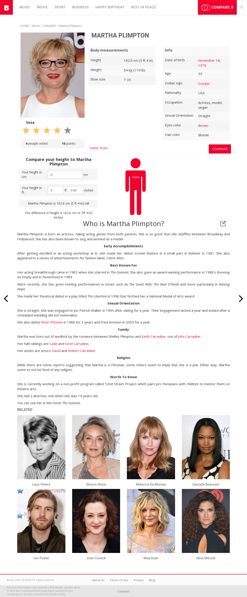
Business (80, 7)
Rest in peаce (143, 7)
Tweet (93, 148)
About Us (98, 580)
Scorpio (204, 83)
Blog (152, 580)
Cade (53, 343)
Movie (42, 7)
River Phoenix (52, 322)
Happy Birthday (109, 7)
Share (104, 148)
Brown (203, 125)
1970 (202, 65)
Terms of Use (119, 580)
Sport (60, 7)
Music (25, 7)
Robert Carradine (81, 350)
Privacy (139, 580)
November (206, 60)
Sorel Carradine (77, 343)
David (56, 350)
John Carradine (189, 336)
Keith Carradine (154, 336)
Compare (217, 7)
